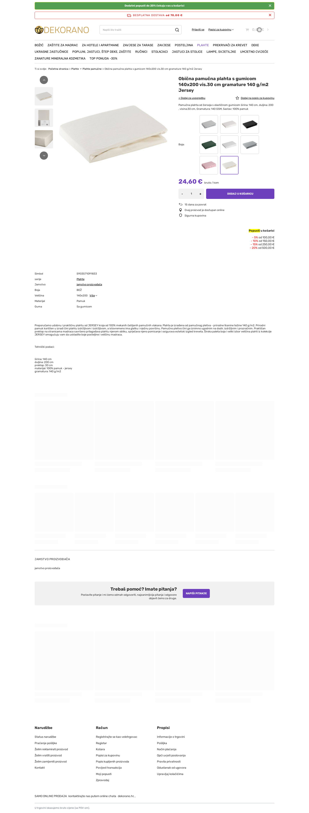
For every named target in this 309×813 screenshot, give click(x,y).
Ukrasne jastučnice (51, 52)
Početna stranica (58, 68)
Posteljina (184, 45)
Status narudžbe (45, 737)
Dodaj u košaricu (240, 193)
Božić (39, 45)
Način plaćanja (166, 749)
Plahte (203, 45)
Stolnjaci (159, 52)
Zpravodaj (102, 780)
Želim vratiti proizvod (48, 755)
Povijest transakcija (109, 767)
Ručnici (141, 52)
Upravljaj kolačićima (170, 774)
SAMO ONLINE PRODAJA (51, 796)
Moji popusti (103, 774)
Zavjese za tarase (138, 45)
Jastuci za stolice (187, 52)
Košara (100, 749)
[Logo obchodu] (62, 29)
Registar (101, 743)
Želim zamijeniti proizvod (51, 761)
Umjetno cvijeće (254, 52)
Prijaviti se (198, 29)
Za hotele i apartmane (100, 45)
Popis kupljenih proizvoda (112, 761)
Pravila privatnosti (169, 761)
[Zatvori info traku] (270, 15)
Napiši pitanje (196, 593)
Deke (255, 45)
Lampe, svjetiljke (221, 52)
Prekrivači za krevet (230, 45)
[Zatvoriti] (270, 6)
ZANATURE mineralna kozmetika (60, 58)
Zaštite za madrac (63, 45)
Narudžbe (43, 728)
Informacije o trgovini (171, 737)
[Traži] (177, 29)
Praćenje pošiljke (46, 743)
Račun (102, 728)
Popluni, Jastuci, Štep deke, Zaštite (101, 52)
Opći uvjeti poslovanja (171, 755)
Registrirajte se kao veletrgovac (116, 737)
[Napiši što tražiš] (141, 29)
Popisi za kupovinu (219, 29)
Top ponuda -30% (103, 58)
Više (92, 295)
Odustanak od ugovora (171, 767)
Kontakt (40, 767)
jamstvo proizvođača (89, 284)
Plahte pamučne (92, 68)
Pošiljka (162, 743)
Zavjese (164, 45)
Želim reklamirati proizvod (51, 749)
